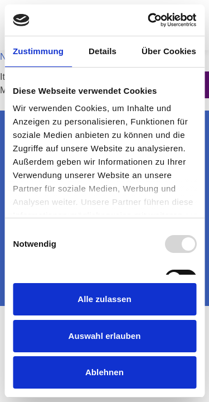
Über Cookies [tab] (169, 51)
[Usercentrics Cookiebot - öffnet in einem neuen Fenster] (148, 20)
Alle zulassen (104, 299)
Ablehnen (104, 372)
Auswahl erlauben (105, 336)
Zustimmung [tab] (38, 51)
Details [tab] (102, 51)
